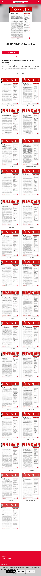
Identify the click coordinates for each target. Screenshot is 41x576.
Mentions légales (6, 558)
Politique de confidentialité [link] (20, 574)
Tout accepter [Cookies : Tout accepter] (11, 571)
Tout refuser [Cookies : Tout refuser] (20, 571)
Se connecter (11, 52)
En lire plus (20, 73)
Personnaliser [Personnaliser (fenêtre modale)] (31, 571)
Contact (3, 556)
